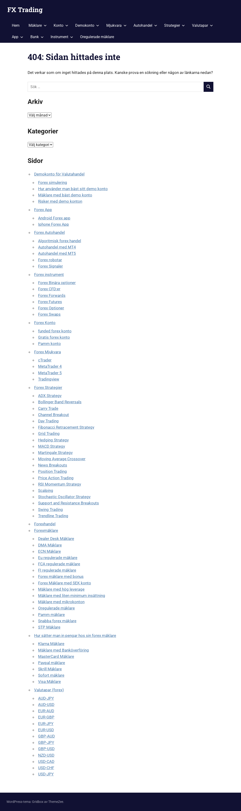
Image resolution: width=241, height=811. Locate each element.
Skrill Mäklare (50, 669)
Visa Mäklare (49, 681)
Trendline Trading (53, 515)
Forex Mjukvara (47, 352)
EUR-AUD (46, 710)
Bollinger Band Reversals (59, 402)
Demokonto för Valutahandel (59, 174)
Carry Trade (48, 408)
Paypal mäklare (51, 662)
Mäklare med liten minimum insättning (71, 595)
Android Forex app (54, 218)
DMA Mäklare (50, 545)
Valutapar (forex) (49, 690)
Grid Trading (49, 433)
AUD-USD (46, 704)
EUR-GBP (46, 717)
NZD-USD (46, 755)
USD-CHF (46, 767)
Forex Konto (44, 322)
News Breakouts (52, 465)
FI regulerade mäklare (57, 570)
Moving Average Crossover (61, 459)
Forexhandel (44, 524)
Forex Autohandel (49, 232)
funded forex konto (55, 331)
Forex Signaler (50, 266)
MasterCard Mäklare (56, 656)
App (17, 37)
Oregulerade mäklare (97, 37)
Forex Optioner (51, 308)
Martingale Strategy (55, 452)
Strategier (174, 25)
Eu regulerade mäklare (57, 557)
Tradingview (48, 379)
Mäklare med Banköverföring (63, 650)
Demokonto (87, 25)
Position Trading (52, 471)
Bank (37, 37)
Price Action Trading (56, 478)
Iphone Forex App (53, 224)
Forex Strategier (48, 387)
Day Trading (48, 421)
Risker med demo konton (60, 201)
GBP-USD (46, 748)
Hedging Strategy (53, 440)
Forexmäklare (46, 530)
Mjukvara (116, 25)
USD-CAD (46, 761)
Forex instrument (49, 274)
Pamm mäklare (51, 614)
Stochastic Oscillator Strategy (64, 496)
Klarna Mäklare (51, 643)
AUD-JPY (46, 698)
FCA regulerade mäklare (59, 564)
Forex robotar (50, 260)
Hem (16, 25)
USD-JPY (46, 774)
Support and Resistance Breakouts (68, 503)
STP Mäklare (49, 627)
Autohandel (145, 25)
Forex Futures (50, 301)
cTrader (45, 360)
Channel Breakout (53, 414)
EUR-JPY (45, 723)
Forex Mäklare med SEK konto (64, 583)
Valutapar (202, 25)
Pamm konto (49, 343)
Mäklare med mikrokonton (61, 601)
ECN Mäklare (49, 551)
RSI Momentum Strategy (59, 484)
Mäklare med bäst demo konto (65, 195)
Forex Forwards (51, 295)
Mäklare (38, 25)
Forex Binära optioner (57, 282)
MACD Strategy (51, 446)
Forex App (43, 209)
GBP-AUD (46, 736)
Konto (61, 25)
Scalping (45, 490)
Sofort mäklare (51, 675)
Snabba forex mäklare (57, 621)
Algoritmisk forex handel (59, 240)
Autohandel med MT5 (57, 253)
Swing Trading (50, 509)
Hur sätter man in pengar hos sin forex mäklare (75, 635)
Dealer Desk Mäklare (56, 538)
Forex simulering (52, 182)
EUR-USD (46, 730)
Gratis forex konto (54, 337)
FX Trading (24, 9)
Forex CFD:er (49, 289)
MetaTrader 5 (50, 373)
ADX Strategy (50, 395)
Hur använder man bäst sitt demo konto (73, 188)
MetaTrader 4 (50, 366)
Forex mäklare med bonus (61, 576)
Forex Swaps (49, 314)
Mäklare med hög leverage (61, 589)
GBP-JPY (46, 742)
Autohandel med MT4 (57, 247)
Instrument (62, 37)
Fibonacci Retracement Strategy (66, 427)
